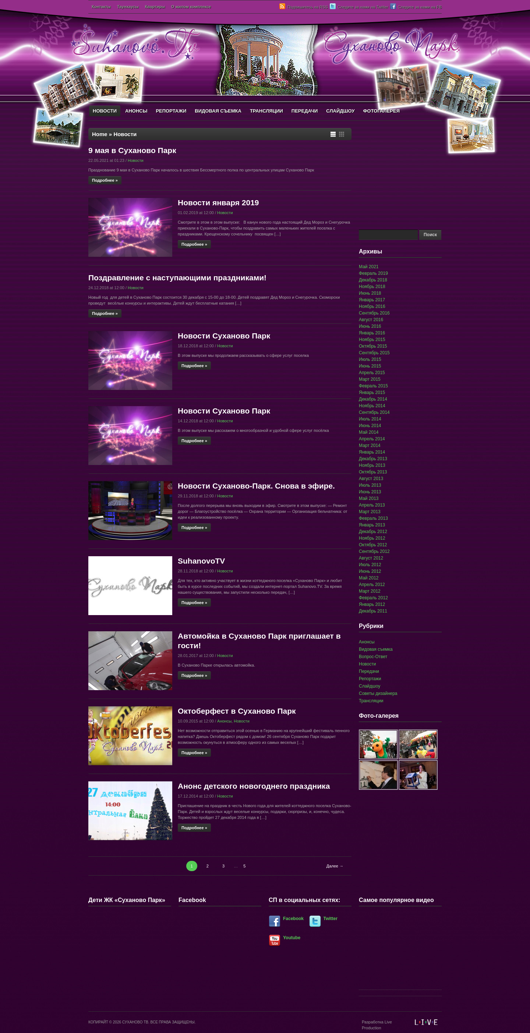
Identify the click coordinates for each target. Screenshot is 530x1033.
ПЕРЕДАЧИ (305, 111)
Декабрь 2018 (373, 280)
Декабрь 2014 (373, 399)
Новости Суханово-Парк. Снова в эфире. (256, 486)
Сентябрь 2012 (374, 551)
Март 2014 (370, 445)
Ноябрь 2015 (372, 339)
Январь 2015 (372, 392)
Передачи (369, 671)
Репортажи (370, 678)
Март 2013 (370, 511)
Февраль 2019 (373, 273)
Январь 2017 (372, 299)
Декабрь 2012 (373, 531)
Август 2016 (371, 319)
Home (99, 134)
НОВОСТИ (105, 111)
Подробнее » (105, 180)
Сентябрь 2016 (374, 313)
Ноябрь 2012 (372, 538)
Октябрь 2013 (373, 472)
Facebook (293, 918)
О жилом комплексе (191, 6)
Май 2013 (369, 498)
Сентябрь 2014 (374, 412)
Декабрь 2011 (373, 611)
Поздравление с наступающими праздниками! (177, 277)
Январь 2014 (372, 452)
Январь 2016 (372, 333)
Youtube (291, 937)
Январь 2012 (372, 604)
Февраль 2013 (373, 518)
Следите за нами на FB (420, 7)
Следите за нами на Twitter (363, 7)
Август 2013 (371, 478)
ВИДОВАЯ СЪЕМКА (218, 111)
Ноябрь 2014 (372, 405)
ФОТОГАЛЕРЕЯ (381, 111)
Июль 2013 (370, 485)
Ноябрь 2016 (372, 306)
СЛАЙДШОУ (340, 111)
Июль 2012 (370, 564)
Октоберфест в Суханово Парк (237, 711)
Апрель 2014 (372, 438)
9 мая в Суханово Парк (132, 150)
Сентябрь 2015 (374, 352)
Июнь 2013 (370, 491)
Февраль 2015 (373, 385)
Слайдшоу (369, 686)
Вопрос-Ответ (373, 656)
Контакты (101, 6)
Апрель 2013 (372, 505)
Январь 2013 (372, 525)
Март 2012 (370, 591)
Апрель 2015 (372, 372)
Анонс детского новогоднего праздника (254, 786)
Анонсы (224, 721)
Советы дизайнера (378, 693)
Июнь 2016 (370, 326)
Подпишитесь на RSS (307, 7)
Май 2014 (369, 432)
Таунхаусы (128, 6)
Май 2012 (369, 578)
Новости (136, 160)
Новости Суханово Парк (224, 335)
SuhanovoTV (201, 561)
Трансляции (371, 700)
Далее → (334, 866)
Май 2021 (369, 266)
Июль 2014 (370, 419)
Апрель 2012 (372, 584)
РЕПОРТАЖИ (171, 111)
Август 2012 (371, 558)
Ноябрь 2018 (372, 286)
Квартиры (155, 6)
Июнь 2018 (370, 293)
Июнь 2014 (370, 425)
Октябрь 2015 (373, 346)
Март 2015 (370, 379)
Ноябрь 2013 (372, 465)
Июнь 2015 (370, 366)
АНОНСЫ (136, 111)
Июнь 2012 (370, 571)
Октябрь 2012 (373, 544)
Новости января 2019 (218, 202)
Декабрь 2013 (373, 458)
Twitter (331, 918)
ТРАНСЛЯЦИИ (266, 111)
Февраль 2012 (373, 597)
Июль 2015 (370, 359)
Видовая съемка (376, 649)
